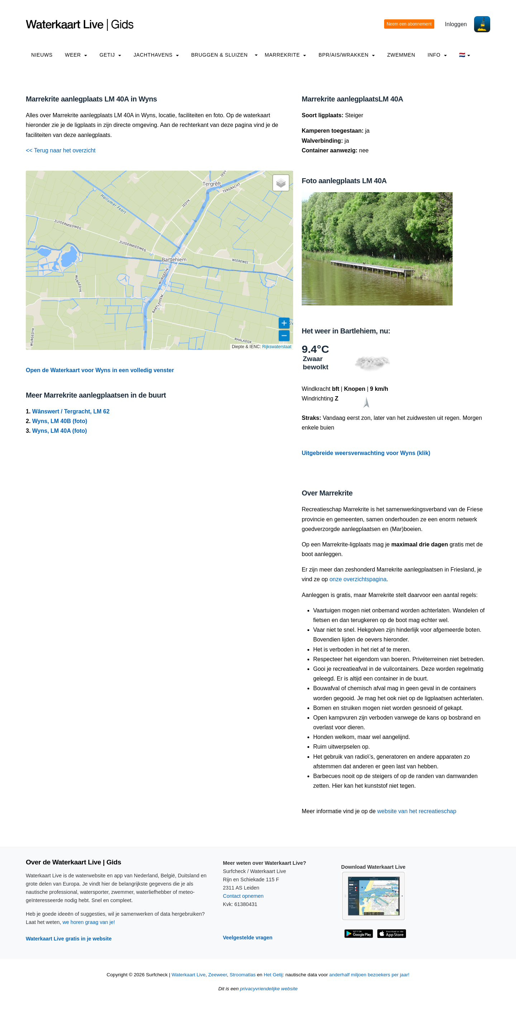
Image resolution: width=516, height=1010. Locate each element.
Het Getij (273, 974)
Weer (76, 55)
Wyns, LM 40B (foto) (59, 421)
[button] (281, 183)
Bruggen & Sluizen (219, 55)
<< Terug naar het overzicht (61, 150)
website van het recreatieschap (417, 811)
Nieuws (42, 55)
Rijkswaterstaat (276, 346)
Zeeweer (217, 974)
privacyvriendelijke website (269, 988)
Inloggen (456, 24)
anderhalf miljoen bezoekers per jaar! (369, 974)
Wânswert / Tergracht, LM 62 (71, 411)
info (437, 55)
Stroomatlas (243, 974)
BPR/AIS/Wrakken (347, 55)
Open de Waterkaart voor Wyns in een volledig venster (100, 370)
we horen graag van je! (88, 922)
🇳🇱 (464, 55)
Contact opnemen (243, 896)
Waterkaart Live (189, 974)
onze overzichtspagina (357, 579)
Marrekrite (285, 55)
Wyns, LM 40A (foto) (59, 431)
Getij (110, 55)
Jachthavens (156, 55)
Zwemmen (401, 55)
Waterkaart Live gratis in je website (68, 939)
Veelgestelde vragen (247, 937)
